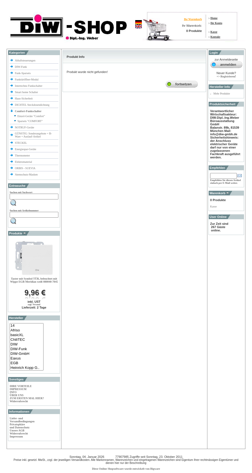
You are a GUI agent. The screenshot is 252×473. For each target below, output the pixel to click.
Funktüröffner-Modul (27, 79)
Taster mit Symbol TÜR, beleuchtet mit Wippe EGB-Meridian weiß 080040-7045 (34, 280)
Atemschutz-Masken (26, 174)
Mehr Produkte (221, 93)
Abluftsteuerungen (25, 60)
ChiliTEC (26, 339)
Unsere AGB (17, 430)
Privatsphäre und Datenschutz (19, 426)
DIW (26, 344)
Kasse (213, 31)
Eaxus (26, 358)
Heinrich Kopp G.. (26, 368)
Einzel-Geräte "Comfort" (31, 116)
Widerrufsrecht (19, 401)
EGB (26, 363)
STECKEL (21, 142)
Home (214, 18)
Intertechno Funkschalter (29, 85)
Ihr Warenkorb (193, 19)
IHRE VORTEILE (21, 386)
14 (26, 325)
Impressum (16, 436)
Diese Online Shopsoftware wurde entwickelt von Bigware (126, 468)
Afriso (26, 330)
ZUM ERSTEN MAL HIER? (27, 398)
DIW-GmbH (26, 354)
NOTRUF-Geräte (24, 127)
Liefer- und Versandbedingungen (22, 420)
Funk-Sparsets (23, 73)
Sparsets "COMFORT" (30, 121)
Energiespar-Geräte (25, 149)
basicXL (26, 335)
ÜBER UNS (16, 395)
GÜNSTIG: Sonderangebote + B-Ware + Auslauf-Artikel (33, 135)
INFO (13, 392)
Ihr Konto (216, 23)
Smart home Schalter (27, 92)
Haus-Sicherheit (24, 98)
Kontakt (215, 36)
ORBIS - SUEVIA (25, 168)
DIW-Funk (21, 66)
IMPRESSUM (18, 389)
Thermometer (23, 155)
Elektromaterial (24, 161)
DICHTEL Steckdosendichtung (32, 104)
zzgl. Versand (34, 304)
